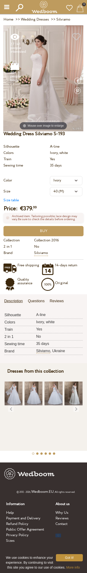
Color (7, 180)
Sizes (10, 540)
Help (10, 512)
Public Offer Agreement (25, 529)
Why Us (61, 512)
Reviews (62, 518)
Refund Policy (17, 524)
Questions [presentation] (36, 301)
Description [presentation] (13, 301)
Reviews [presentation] (57, 301)
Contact (61, 524)
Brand (8, 253)
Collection (11, 240)
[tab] (15, 301)
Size (6, 191)
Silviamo (41, 253)
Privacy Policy (17, 535)
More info (73, 567)
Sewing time (13, 165)
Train (7, 159)
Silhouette (11, 146)
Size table (11, 200)
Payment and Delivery (23, 518)
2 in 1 (7, 246)
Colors (8, 153)
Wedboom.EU (42, 491)
